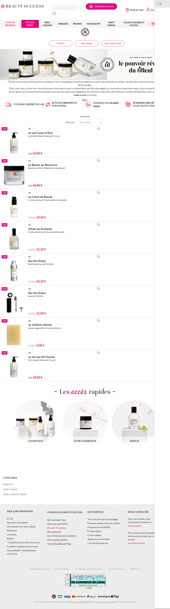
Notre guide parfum (57, 539)
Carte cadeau (94, 535)
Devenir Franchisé (56, 527)
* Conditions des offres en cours (23, 542)
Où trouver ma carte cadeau (21, 526)
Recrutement (54, 531)
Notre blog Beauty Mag (59, 543)
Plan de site (135, 569)
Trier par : (71, 122)
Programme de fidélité (98, 527)
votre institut (134, 525)
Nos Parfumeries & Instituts (61, 535)
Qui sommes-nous (56, 519)
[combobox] (65, 7)
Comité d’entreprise (97, 543)
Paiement (12, 530)
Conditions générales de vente (22, 546)
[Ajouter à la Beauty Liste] (98, 129)
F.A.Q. (10, 518)
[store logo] (22, 5)
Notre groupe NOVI (57, 523)
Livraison (11, 534)
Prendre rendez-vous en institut (103, 523)
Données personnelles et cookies (89, 569)
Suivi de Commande (17, 522)
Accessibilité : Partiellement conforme (21, 552)
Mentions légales (62, 569)
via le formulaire (136, 543)
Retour (10, 538)
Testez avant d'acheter (98, 539)
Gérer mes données (116, 569)
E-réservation (94, 531)
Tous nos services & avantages (102, 519)
